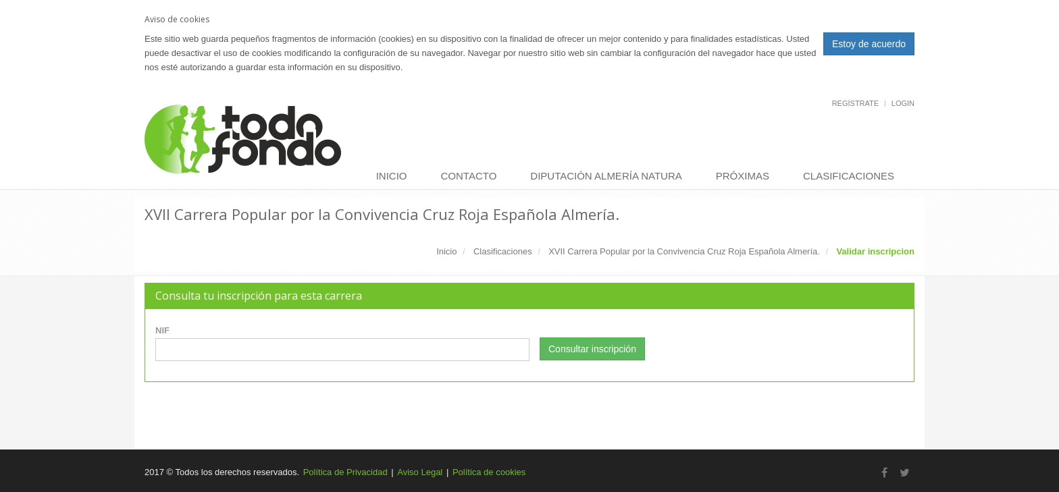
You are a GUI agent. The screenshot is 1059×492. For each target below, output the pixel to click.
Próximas (742, 176)
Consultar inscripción (592, 349)
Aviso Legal (419, 472)
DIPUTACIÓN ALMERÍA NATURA (605, 176)
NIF (162, 330)
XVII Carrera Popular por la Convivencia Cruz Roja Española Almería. (684, 251)
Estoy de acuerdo (869, 43)
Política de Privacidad (345, 472)
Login (903, 103)
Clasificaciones (848, 176)
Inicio (391, 176)
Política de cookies (489, 472)
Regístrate (855, 103)
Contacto (469, 176)
